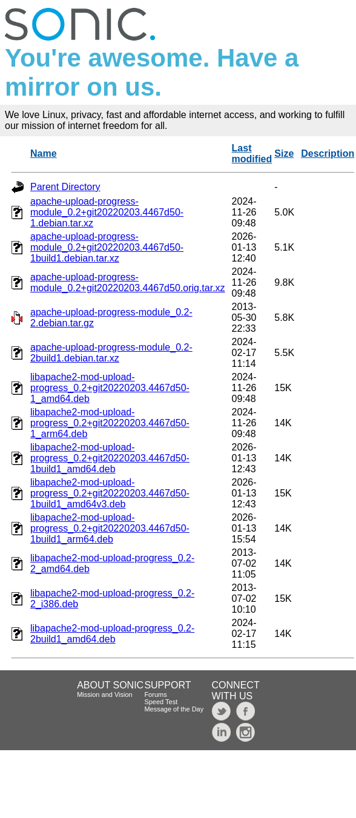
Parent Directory (65, 187)
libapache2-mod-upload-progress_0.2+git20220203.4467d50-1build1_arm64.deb (110, 528)
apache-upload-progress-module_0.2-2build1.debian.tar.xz (111, 352)
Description (327, 153)
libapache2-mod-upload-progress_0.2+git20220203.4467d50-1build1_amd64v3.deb (110, 493)
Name (43, 153)
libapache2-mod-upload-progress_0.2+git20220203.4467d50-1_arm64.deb (110, 423)
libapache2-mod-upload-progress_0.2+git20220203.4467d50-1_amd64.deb (110, 388)
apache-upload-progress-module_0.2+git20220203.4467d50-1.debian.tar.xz (106, 212)
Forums (155, 694)
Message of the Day (173, 709)
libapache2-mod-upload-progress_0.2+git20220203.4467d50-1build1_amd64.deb (110, 458)
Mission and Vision (105, 694)
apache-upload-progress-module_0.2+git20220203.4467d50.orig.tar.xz (127, 282)
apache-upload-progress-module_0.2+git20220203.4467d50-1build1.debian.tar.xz (106, 247)
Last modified (252, 153)
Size (284, 153)
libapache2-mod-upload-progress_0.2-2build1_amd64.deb (112, 633)
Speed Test (160, 701)
